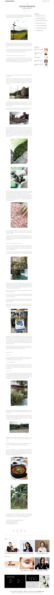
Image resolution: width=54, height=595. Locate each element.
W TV (6, 539)
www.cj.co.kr (17, 523)
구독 (45, 587)
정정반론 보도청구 (21, 591)
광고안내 (13, 591)
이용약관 (36, 591)
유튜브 (33, 579)
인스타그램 (31, 579)
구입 (47, 587)
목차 (43, 587)
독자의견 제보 (17, 591)
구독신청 (11, 591)
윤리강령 (15, 591)
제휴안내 (34, 591)
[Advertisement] (17, 68)
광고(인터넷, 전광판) (30, 591)
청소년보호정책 (42, 591)
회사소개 (27, 591)
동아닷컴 (25, 591)
